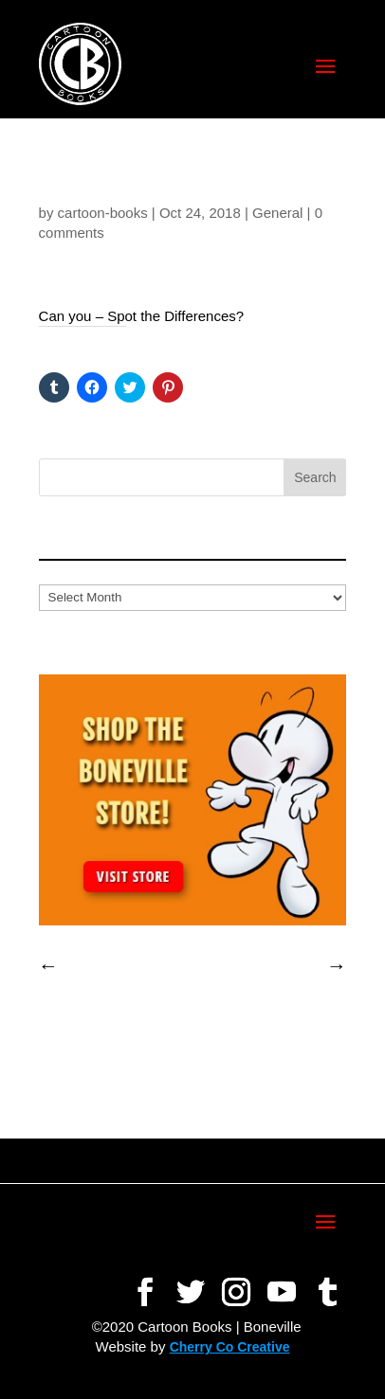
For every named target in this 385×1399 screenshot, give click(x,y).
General (277, 213)
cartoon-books (103, 213)
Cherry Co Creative (230, 1346)
